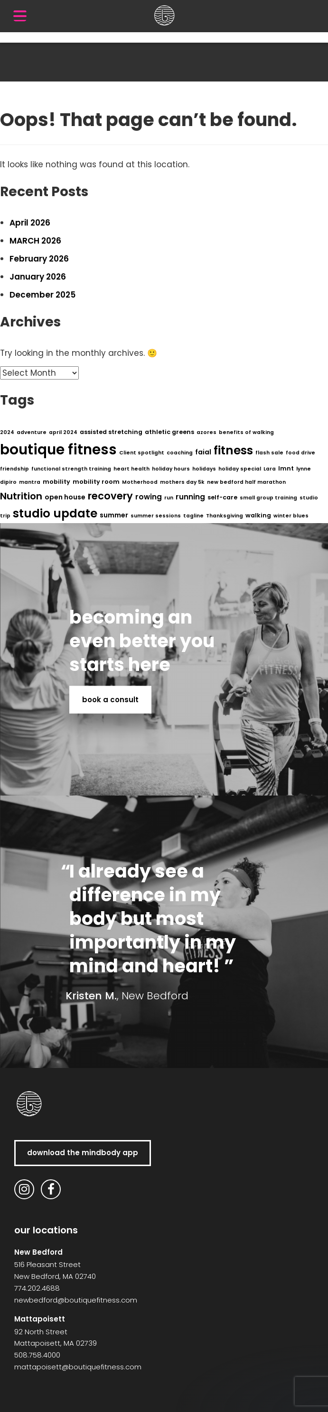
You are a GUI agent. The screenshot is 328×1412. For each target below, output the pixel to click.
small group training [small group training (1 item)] (268, 497)
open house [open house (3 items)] (65, 497)
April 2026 (29, 222)
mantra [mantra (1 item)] (29, 482)
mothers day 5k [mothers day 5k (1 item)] (182, 482)
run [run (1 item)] (168, 497)
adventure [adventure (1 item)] (32, 432)
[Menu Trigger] (20, 15)
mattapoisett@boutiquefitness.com (77, 1367)
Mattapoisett (39, 1319)
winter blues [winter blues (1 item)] (291, 515)
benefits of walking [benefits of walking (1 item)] (246, 432)
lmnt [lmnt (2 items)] (286, 468)
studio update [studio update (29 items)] (55, 513)
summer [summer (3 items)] (114, 515)
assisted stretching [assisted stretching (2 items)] (111, 432)
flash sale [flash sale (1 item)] (269, 452)
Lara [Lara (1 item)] (269, 468)
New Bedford (38, 1252)
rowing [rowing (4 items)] (148, 497)
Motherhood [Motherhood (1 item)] (140, 482)
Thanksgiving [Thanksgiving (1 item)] (224, 515)
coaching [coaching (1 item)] (180, 452)
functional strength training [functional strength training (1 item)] (71, 468)
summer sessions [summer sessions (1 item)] (156, 515)
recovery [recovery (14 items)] (110, 496)
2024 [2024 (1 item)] (7, 432)
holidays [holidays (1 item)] (204, 468)
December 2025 (42, 294)
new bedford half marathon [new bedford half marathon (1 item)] (246, 482)
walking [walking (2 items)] (258, 515)
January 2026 (37, 276)
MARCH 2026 (35, 240)
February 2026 (39, 258)
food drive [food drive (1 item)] (300, 452)
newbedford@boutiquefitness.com (75, 1300)
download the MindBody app (82, 1153)
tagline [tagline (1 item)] (193, 515)
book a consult (110, 699)
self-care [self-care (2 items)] (222, 497)
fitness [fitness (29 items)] (233, 450)
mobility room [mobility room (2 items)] (96, 482)
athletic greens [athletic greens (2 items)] (169, 432)
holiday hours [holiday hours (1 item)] (171, 468)
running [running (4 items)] (190, 497)
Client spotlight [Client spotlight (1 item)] (141, 452)
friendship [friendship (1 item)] (14, 468)
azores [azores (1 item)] (206, 432)
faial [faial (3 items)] (203, 452)
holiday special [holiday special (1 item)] (239, 468)
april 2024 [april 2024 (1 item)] (63, 432)
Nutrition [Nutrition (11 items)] (21, 496)
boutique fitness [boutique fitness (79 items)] (58, 449)
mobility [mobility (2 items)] (56, 482)
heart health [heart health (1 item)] (131, 468)
